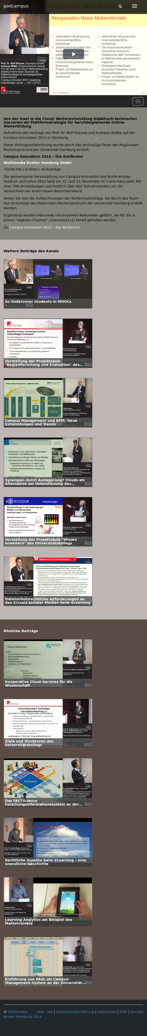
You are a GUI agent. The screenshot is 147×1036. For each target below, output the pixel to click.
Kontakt (137, 1012)
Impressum (106, 1012)
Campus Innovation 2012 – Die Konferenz (44, 227)
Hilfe (123, 1012)
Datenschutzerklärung (75, 1012)
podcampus (16, 6)
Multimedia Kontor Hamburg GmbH (38, 163)
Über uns (45, 1012)
